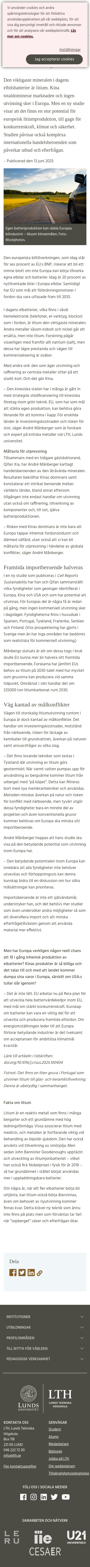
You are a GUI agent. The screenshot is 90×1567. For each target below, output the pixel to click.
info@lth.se (12, 1456)
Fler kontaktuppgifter (20, 1466)
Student (55, 1429)
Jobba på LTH (59, 1459)
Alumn (54, 1437)
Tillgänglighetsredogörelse (69, 1473)
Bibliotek (55, 1452)
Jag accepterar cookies (54, 59)
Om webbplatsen (62, 1466)
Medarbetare (59, 1444)
